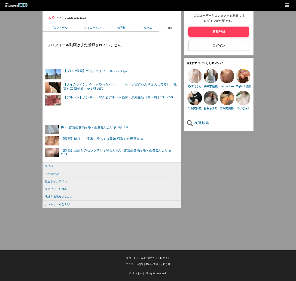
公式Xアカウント (148, 258)
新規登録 (218, 31)
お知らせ (165, 264)
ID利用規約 (152, 264)
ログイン (218, 45)
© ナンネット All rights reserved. (147, 273)
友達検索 (197, 123)
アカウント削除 (134, 264)
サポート (131, 258)
